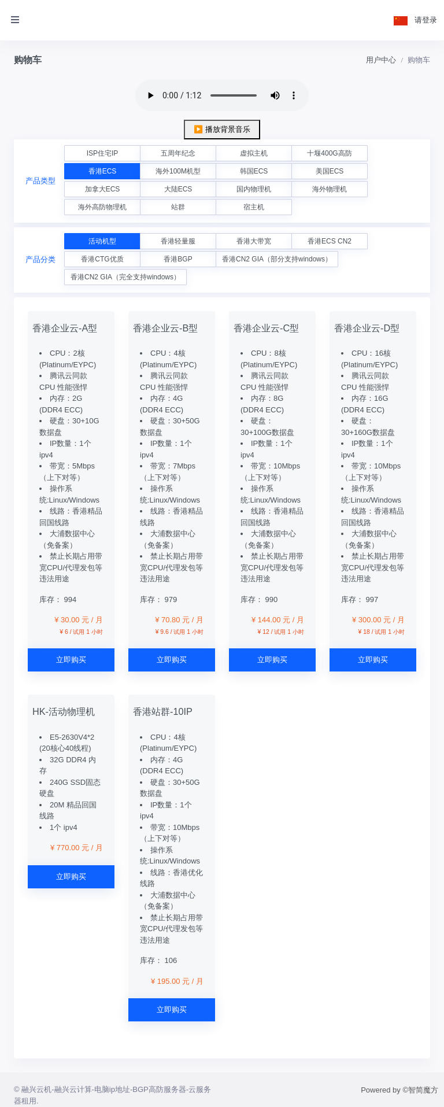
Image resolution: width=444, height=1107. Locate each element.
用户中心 (381, 60)
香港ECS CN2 (330, 241)
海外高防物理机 (102, 207)
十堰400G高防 (329, 153)
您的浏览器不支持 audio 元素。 (222, 95)
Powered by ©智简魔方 (399, 1090)
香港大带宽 (253, 241)
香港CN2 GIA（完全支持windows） (125, 277)
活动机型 (102, 241)
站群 (178, 207)
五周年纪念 (178, 153)
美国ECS (330, 171)
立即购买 (71, 659)
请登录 (426, 20)
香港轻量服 (178, 241)
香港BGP (178, 259)
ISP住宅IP (103, 153)
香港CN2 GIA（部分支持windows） (277, 259)
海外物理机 (329, 189)
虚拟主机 (254, 153)
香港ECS (102, 171)
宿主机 (253, 207)
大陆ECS (178, 189)
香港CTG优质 (102, 259)
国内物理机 (253, 189)
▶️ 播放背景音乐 (222, 129)
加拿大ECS (102, 189)
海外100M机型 (178, 171)
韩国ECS (254, 171)
